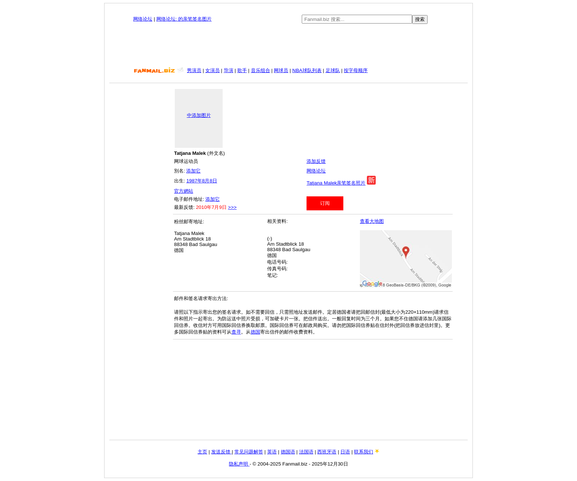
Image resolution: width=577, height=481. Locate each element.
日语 (345, 452)
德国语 (288, 452)
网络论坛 (142, 19)
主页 (202, 452)
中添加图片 (199, 115)
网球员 (281, 70)
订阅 (325, 203)
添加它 (193, 171)
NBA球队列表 (306, 70)
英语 (272, 452)
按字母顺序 (356, 70)
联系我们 (363, 452)
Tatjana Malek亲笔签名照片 (336, 183)
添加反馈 (316, 161)
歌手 (242, 70)
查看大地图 (372, 221)
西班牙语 (326, 452)
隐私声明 (239, 464)
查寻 (236, 332)
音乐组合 (260, 70)
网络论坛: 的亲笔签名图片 (184, 19)
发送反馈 (221, 452)
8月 (205, 181)
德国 (255, 332)
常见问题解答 (248, 452)
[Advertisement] (288, 45)
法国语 (306, 452)
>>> (232, 207)
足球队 (333, 70)
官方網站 (183, 191)
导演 (228, 70)
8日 (213, 181)
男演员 (194, 70)
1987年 (194, 181)
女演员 (212, 70)
